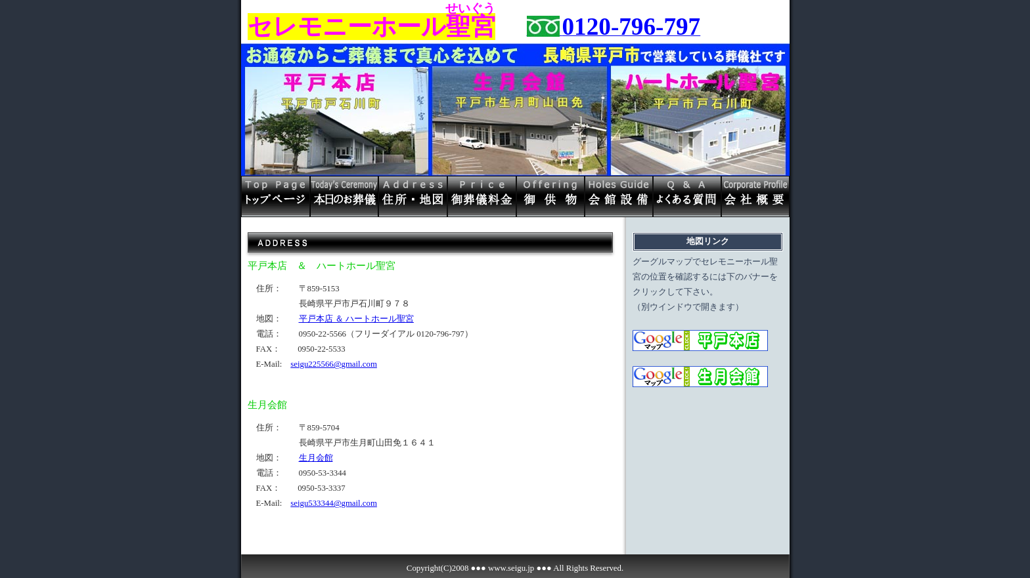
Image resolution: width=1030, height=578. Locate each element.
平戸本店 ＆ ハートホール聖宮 (356, 318)
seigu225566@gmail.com (333, 364)
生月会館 (316, 458)
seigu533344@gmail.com (333, 503)
